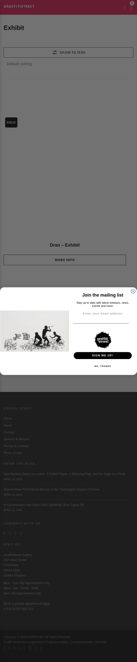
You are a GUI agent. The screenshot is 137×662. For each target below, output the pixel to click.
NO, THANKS (102, 366)
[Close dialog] (133, 291)
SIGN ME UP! (102, 355)
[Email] (133, 323)
